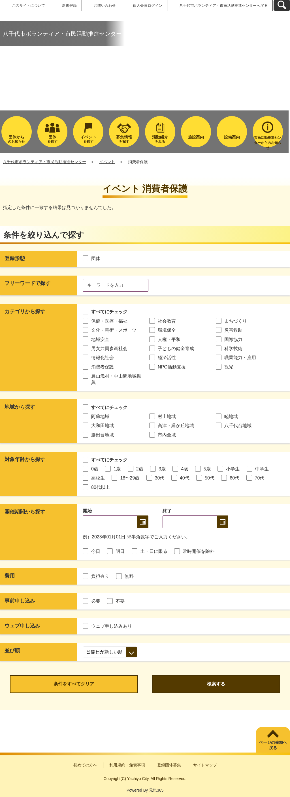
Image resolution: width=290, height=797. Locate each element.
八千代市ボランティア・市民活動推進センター (44, 161)
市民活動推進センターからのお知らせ (267, 141)
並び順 (12, 650)
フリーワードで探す (27, 283)
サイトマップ (205, 765)
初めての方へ (85, 765)
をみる (160, 139)
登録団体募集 (169, 765)
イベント (107, 161)
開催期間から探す (25, 512)
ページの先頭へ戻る (273, 745)
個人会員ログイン (147, 5)
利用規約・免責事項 (127, 765)
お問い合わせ (105, 5)
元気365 (156, 790)
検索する (216, 683)
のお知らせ (16, 139)
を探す (52, 139)
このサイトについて (28, 5)
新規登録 (69, 5)
